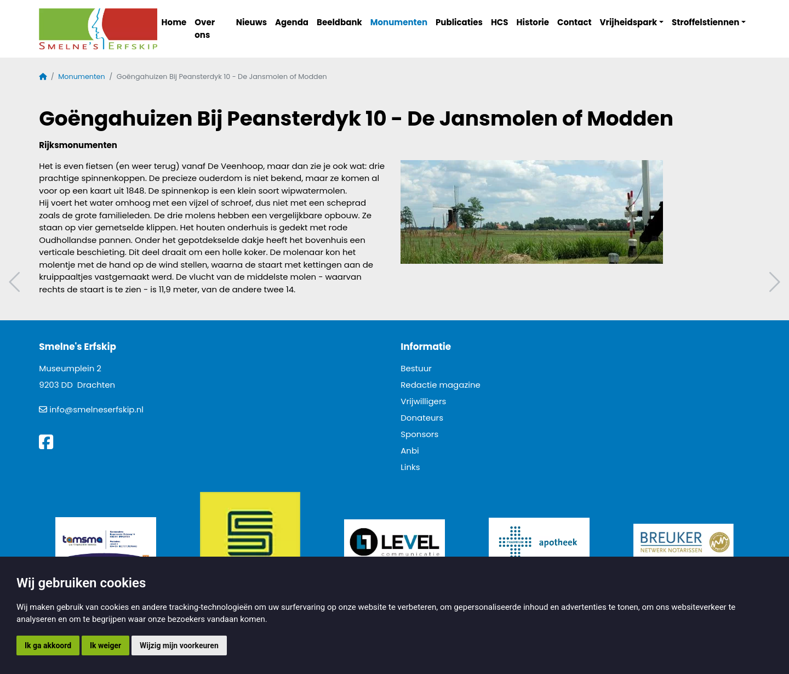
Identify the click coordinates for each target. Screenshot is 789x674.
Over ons (205, 28)
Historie (533, 22)
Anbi (410, 450)
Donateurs (422, 417)
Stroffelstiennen (705, 22)
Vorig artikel (16, 282)
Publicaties (459, 22)
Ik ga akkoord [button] (48, 645)
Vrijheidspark (629, 22)
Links (410, 467)
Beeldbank (339, 22)
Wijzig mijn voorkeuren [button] (179, 645)
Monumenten (398, 22)
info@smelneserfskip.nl (96, 409)
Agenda (291, 22)
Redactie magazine (441, 384)
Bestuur (416, 368)
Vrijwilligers (423, 401)
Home (174, 22)
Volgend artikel (773, 282)
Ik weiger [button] (105, 645)
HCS (499, 22)
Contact (574, 22)
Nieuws (251, 22)
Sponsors (419, 434)
